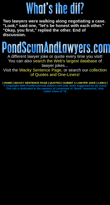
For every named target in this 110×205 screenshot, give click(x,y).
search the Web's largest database (65, 61)
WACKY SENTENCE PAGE (30, 82)
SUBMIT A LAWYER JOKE (79, 82)
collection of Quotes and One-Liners (68, 72)
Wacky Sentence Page (40, 70)
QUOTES (55, 82)
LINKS (102, 82)
